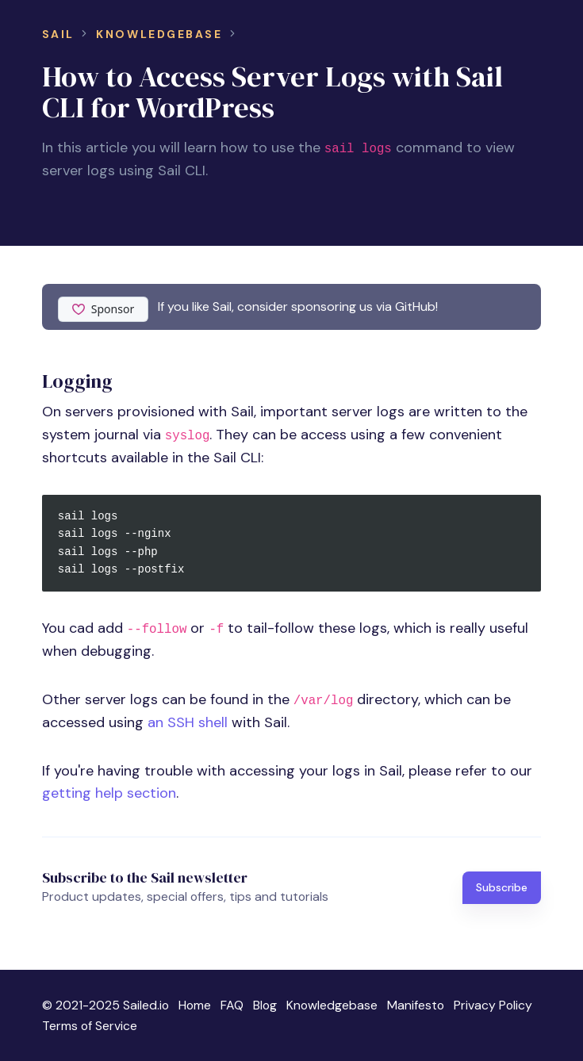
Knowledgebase (159, 34)
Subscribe (501, 887)
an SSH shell (188, 722)
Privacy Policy (493, 1005)
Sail (58, 34)
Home (194, 1005)
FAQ (232, 1005)
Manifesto (415, 1005)
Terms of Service (89, 1025)
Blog (265, 1005)
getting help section (109, 792)
